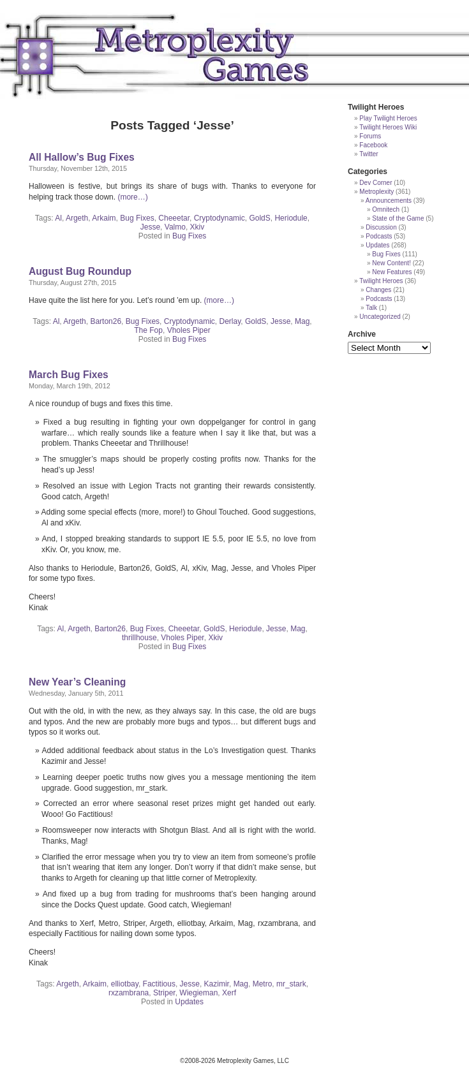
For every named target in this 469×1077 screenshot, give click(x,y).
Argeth (77, 218)
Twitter (368, 154)
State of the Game (398, 218)
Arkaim (103, 218)
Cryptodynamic (219, 218)
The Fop (148, 330)
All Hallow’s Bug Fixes (82, 157)
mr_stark (291, 983)
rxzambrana (128, 992)
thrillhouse (139, 637)
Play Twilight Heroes (388, 118)
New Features (392, 271)
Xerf (229, 992)
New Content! (391, 263)
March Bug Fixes (68, 374)
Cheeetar (174, 218)
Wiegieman (198, 992)
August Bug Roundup (80, 271)
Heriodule (290, 218)
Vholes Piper (189, 330)
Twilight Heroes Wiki (388, 127)
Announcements (389, 200)
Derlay (230, 321)
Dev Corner (375, 182)
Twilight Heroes (381, 280)
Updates (189, 1001)
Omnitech (385, 209)
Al (58, 218)
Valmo (175, 227)
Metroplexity (376, 191)
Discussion (381, 227)
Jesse (150, 227)
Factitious (159, 983)
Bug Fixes (137, 218)
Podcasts (379, 236)
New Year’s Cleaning (77, 682)
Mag (302, 321)
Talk (371, 307)
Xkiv (197, 227)
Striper (164, 992)
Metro (262, 983)
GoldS (259, 218)
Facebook (373, 145)
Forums (370, 136)
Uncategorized (379, 316)
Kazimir (216, 983)
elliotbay (124, 983)
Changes (378, 289)
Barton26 (105, 321)
